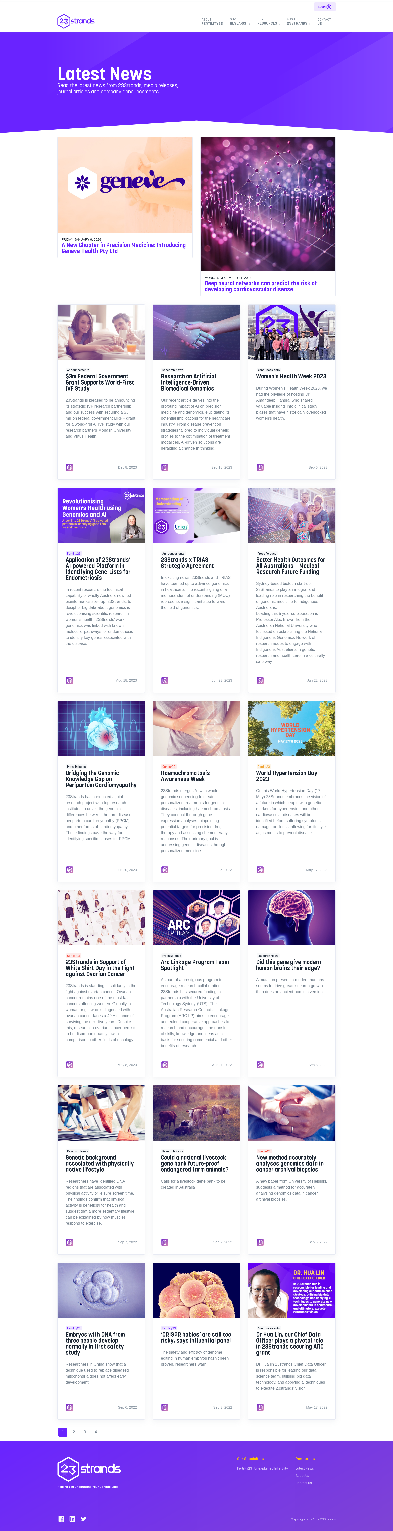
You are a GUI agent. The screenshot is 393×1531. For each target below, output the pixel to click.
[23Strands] (76, 21)
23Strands (298, 21)
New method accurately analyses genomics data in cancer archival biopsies (290, 1163)
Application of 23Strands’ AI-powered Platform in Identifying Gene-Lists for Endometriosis (98, 568)
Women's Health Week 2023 (291, 376)
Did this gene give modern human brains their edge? (288, 964)
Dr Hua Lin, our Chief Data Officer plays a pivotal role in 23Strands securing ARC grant (290, 1343)
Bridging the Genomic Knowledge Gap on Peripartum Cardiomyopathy (101, 778)
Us (324, 21)
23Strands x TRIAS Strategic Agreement (187, 562)
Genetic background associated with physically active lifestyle (100, 1163)
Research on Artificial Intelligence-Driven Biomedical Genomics (188, 382)
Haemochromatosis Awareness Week (185, 775)
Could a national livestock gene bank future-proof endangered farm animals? (195, 1163)
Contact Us (304, 1483)
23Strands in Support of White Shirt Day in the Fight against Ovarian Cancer (100, 967)
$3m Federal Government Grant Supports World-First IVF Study (100, 382)
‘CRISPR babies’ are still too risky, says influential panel (196, 1337)
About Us (302, 1475)
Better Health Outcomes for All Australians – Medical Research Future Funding (290, 565)
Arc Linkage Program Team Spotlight (195, 964)
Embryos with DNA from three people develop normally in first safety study (95, 1343)
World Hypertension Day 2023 (286, 775)
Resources (268, 21)
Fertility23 (212, 21)
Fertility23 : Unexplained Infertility (262, 1468)
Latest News (305, 1468)
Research (239, 21)
